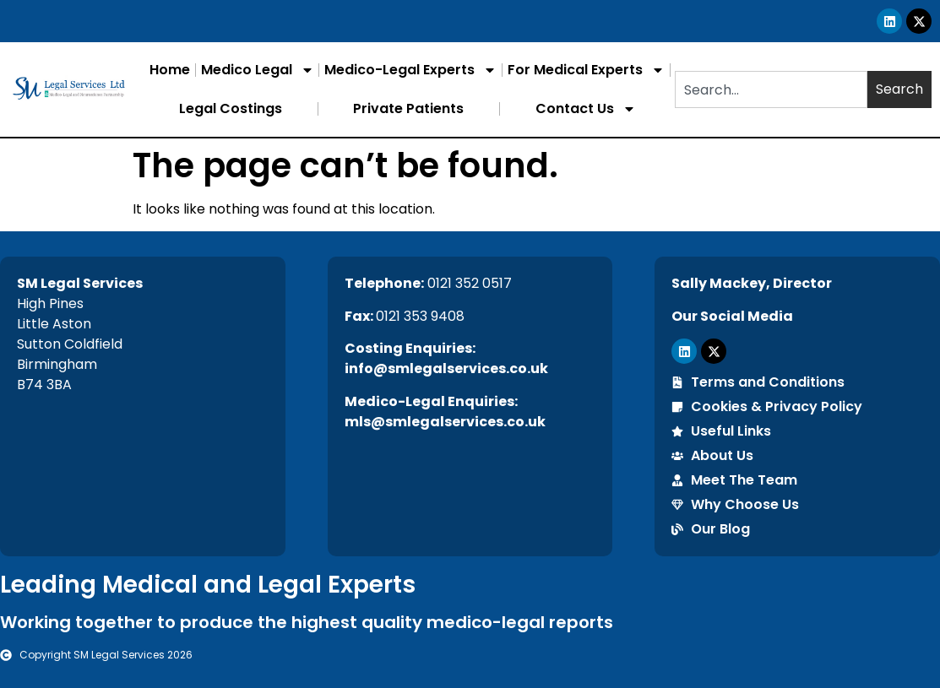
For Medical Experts (586, 70)
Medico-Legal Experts (410, 70)
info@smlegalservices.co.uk (446, 368)
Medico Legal (257, 70)
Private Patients (408, 108)
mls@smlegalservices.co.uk (445, 421)
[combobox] (771, 89)
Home (169, 69)
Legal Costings (230, 108)
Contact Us (585, 109)
